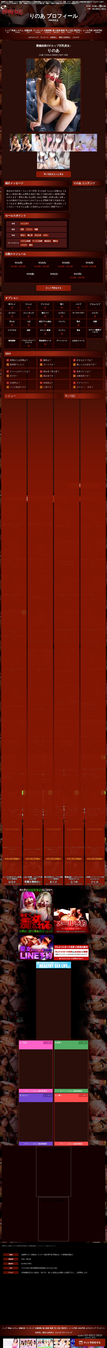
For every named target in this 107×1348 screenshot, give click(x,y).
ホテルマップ (33, 37)
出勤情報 (48, 31)
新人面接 (56, 31)
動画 (63, 31)
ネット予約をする (53, 288)
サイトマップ (67, 1332)
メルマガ (75, 37)
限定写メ (78, 31)
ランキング (38, 31)
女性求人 (53, 37)
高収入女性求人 (64, 37)
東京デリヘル (29, 1091)
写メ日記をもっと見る (53, 174)
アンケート (44, 37)
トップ (8, 31)
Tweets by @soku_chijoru (87, 189)
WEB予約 (98, 31)
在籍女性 (28, 31)
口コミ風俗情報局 (40, 1091)
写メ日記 (69, 31)
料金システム (17, 31)
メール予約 (88, 31)
